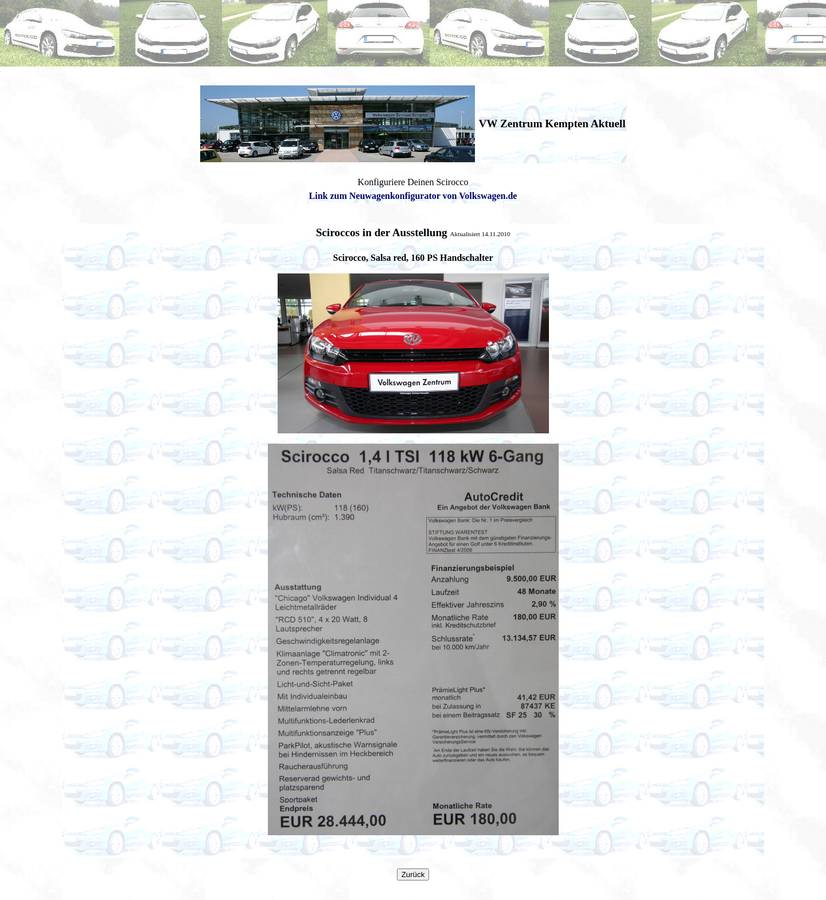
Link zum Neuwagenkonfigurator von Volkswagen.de (413, 196)
